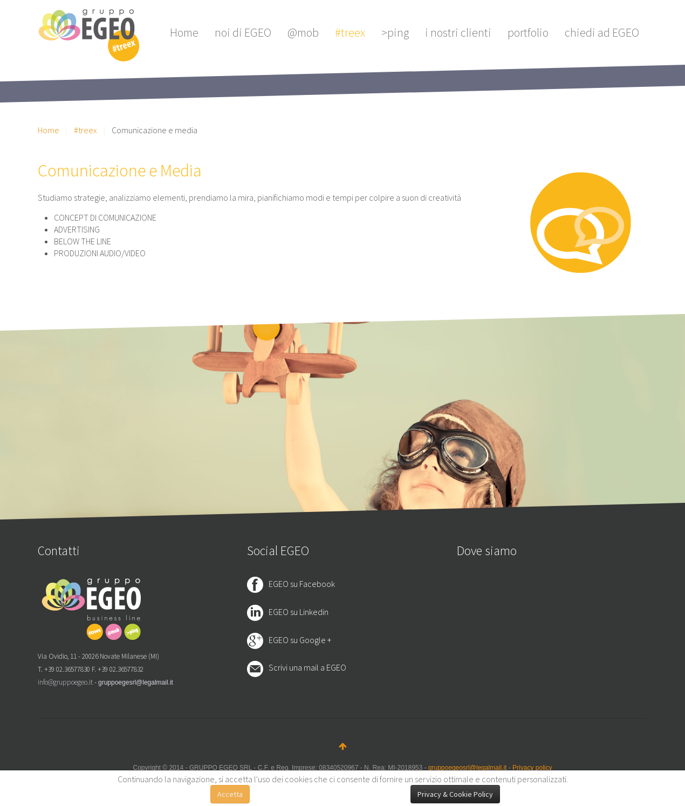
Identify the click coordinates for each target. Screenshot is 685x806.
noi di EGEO (243, 32)
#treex (350, 32)
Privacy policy (532, 767)
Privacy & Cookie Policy (455, 794)
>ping (395, 32)
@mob (303, 32)
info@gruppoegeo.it (65, 682)
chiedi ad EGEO (602, 32)
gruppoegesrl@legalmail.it (135, 682)
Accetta (230, 794)
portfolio (528, 32)
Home (184, 32)
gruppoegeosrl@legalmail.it (467, 767)
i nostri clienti (458, 32)
